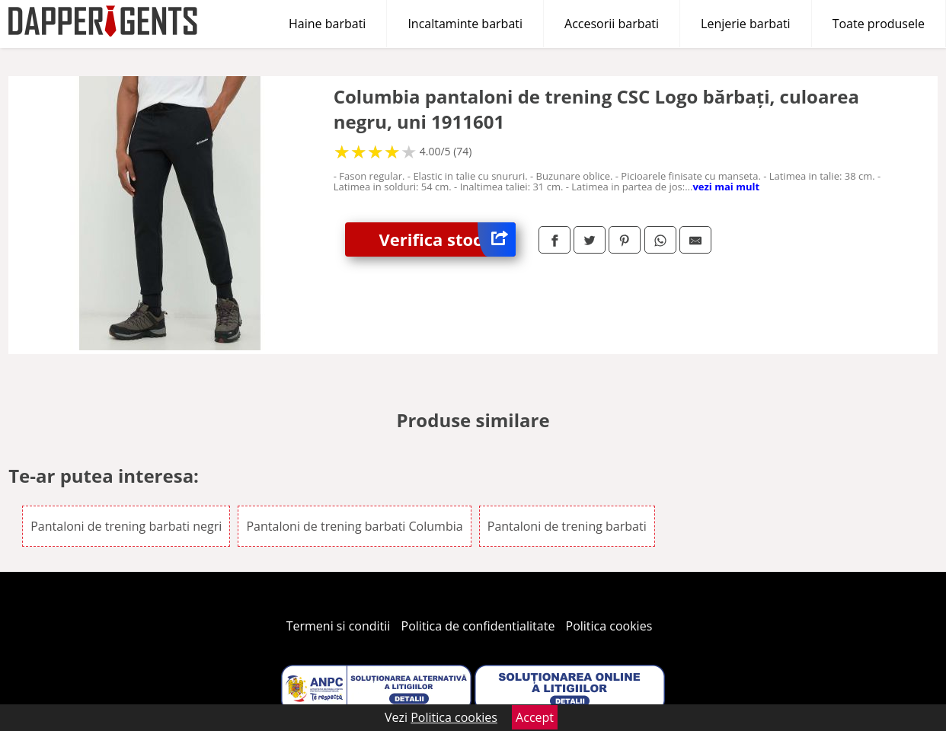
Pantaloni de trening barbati (567, 526)
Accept (535, 717)
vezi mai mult (725, 186)
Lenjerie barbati (746, 23)
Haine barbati (327, 23)
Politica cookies (609, 626)
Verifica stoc (447, 239)
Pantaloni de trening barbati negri (126, 526)
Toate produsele (879, 23)
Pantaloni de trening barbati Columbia (354, 526)
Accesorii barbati (611, 23)
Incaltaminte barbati (465, 23)
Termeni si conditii (338, 626)
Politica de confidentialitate (478, 626)
